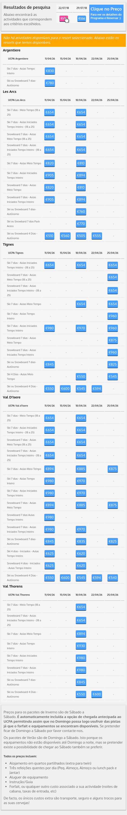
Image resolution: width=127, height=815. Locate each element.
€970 (81, 328)
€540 (113, 577)
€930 (81, 646)
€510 (49, 236)
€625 (50, 553)
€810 (81, 163)
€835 (81, 541)
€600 (65, 388)
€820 (49, 163)
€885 (81, 469)
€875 (113, 340)
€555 (97, 236)
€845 (49, 364)
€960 (113, 316)
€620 (81, 553)
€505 (81, 236)
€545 (113, 376)
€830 (50, 71)
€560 (65, 236)
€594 (97, 388)
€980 (49, 328)
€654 (49, 112)
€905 (49, 175)
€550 (81, 376)
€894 (81, 175)
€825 (113, 364)
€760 (81, 211)
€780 (50, 83)
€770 (81, 223)
